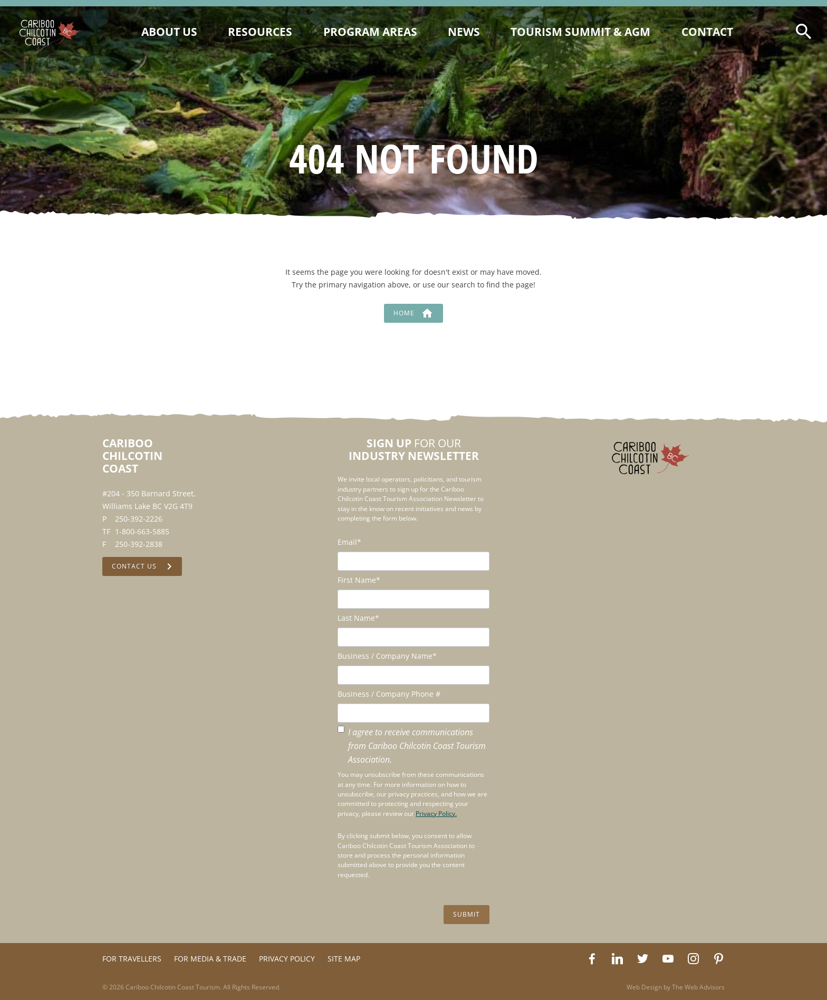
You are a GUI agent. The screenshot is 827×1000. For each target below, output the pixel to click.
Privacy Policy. (436, 813)
